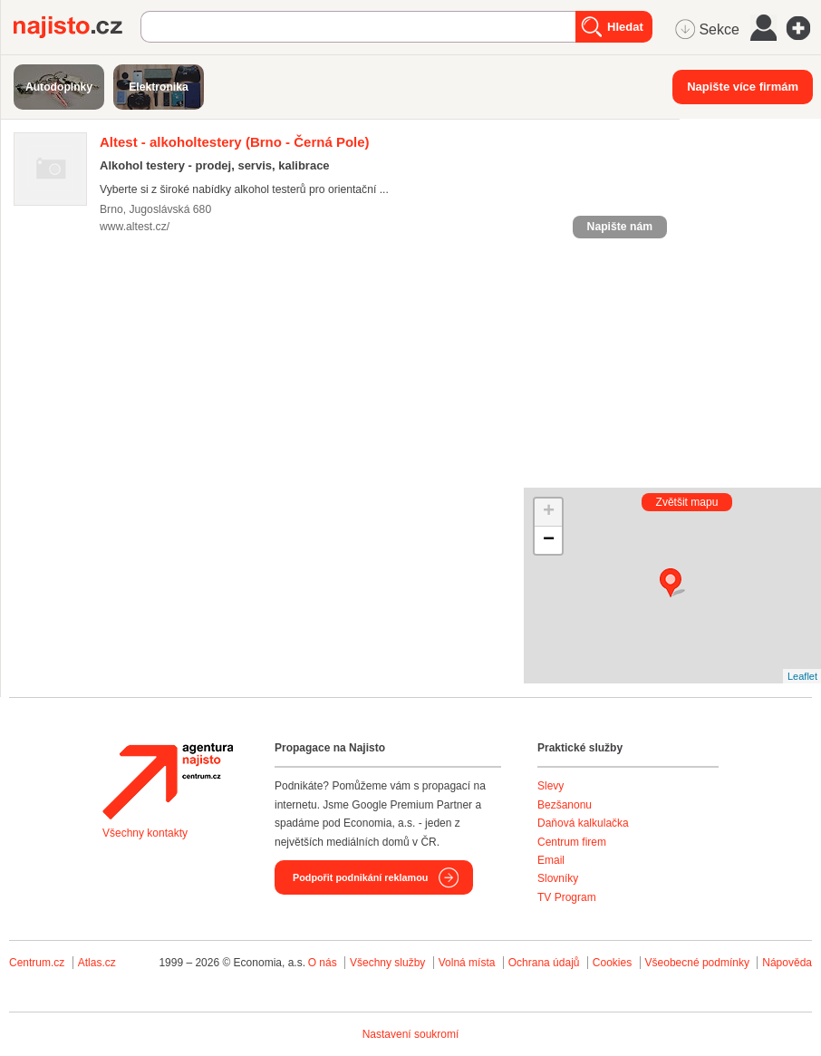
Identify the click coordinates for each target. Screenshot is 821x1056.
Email (551, 860)
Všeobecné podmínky (697, 962)
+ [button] (549, 512)
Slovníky (557, 878)
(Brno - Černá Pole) (235, 142)
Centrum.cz (36, 962)
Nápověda (787, 962)
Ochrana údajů (544, 962)
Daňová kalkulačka (583, 823)
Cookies (612, 962)
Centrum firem (571, 842)
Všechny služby (389, 962)
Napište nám (619, 226)
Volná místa (467, 962)
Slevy (550, 786)
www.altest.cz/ (134, 226)
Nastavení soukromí (410, 1034)
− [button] (549, 540)
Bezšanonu (564, 805)
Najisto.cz (77, 27)
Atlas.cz (97, 962)
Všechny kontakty (145, 833)
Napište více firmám (742, 86)
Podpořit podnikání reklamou (360, 877)
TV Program (566, 897)
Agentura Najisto (167, 781)
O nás (322, 962)
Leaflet (802, 676)
